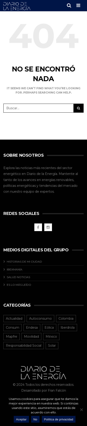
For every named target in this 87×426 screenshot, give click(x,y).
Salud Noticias (18, 277)
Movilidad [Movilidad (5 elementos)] (31, 337)
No (35, 419)
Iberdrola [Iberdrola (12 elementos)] (68, 328)
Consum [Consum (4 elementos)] (12, 328)
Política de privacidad (58, 419)
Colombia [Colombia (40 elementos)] (66, 319)
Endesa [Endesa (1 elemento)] (32, 328)
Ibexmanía (14, 269)
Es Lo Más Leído (19, 284)
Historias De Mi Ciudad (24, 261)
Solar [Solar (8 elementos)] (52, 345)
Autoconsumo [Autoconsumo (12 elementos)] (40, 319)
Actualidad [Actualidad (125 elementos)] (14, 319)
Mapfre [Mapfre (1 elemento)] (11, 337)
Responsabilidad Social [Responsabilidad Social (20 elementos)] (23, 345)
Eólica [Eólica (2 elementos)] (49, 328)
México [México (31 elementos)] (51, 337)
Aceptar (21, 419)
